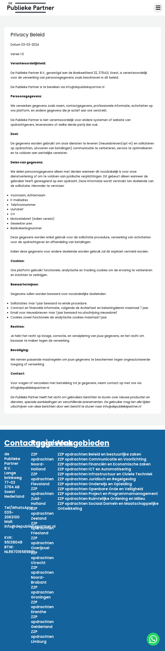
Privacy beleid (138, 646)
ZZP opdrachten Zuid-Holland (42, 494)
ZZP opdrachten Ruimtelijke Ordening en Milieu (101, 496)
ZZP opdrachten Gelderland (42, 614)
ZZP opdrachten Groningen (42, 586)
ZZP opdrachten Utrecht (42, 553)
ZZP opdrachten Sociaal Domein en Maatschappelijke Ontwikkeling (108, 503)
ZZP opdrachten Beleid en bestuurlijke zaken (99, 454)
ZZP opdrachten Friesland (42, 525)
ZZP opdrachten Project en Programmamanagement (108, 491)
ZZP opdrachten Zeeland (42, 510)
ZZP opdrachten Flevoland (42, 477)
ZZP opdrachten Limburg (42, 628)
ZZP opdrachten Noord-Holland (42, 461)
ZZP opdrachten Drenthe (42, 600)
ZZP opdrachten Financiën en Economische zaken (104, 463)
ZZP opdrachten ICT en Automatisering (94, 468)
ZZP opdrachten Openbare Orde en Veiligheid (100, 487)
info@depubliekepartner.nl (85, 87)
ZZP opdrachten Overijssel (42, 539)
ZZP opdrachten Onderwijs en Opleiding (95, 482)
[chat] (153, 639)
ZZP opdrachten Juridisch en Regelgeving (97, 477)
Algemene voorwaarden (98, 646)
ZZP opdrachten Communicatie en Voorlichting (102, 458)
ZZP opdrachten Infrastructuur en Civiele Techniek (105, 473)
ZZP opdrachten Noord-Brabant (42, 569)
